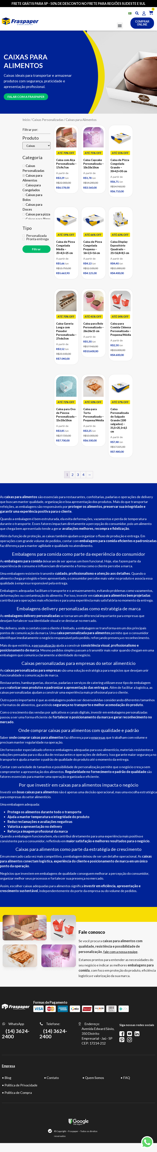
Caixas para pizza (38, 212)
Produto (30, 135)
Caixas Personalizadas (47, 117)
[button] (120, 26)
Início (26, 117)
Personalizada (36, 233)
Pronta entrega (37, 236)
